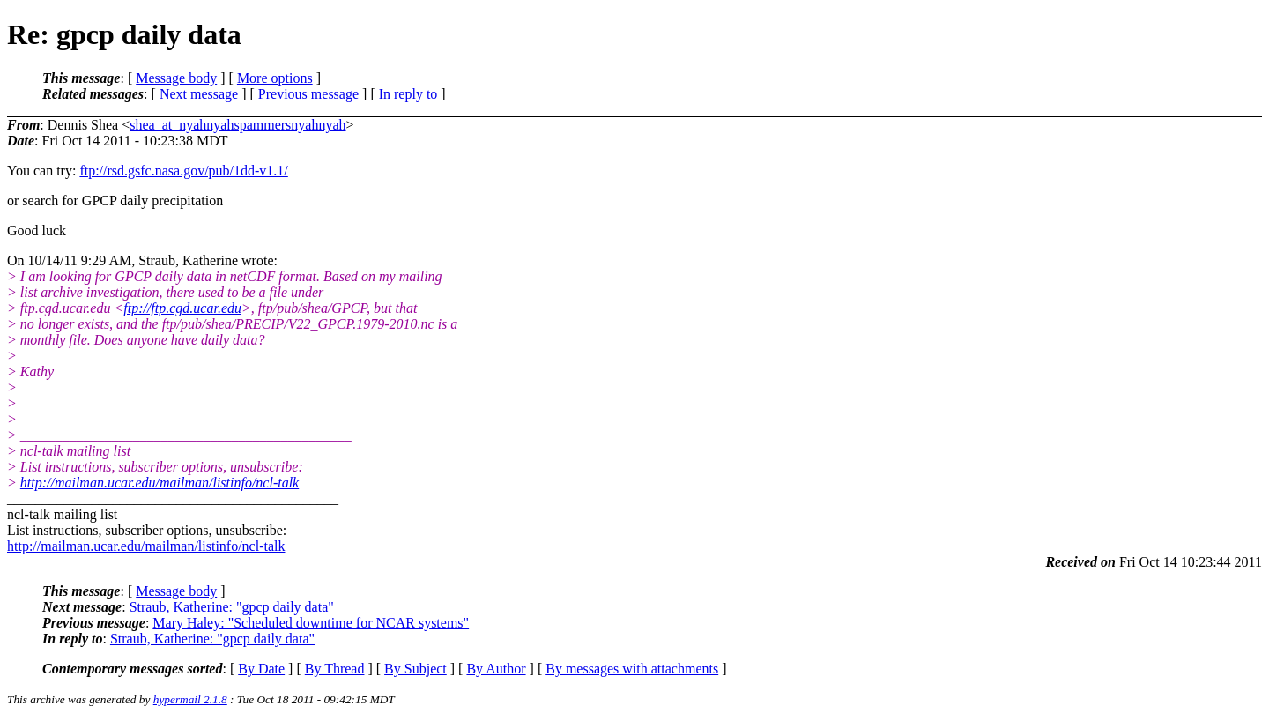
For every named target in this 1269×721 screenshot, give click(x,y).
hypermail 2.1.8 (190, 699)
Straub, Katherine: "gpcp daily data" (232, 606)
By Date (261, 668)
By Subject (415, 668)
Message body (176, 78)
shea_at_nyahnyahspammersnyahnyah (237, 124)
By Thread (335, 668)
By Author (495, 668)
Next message (199, 93)
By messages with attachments (631, 668)
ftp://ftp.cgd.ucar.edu (182, 308)
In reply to (408, 93)
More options (275, 78)
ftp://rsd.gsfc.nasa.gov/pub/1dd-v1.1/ (183, 170)
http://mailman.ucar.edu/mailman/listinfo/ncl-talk (159, 482)
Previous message (308, 93)
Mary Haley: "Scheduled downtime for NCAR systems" (310, 622)
